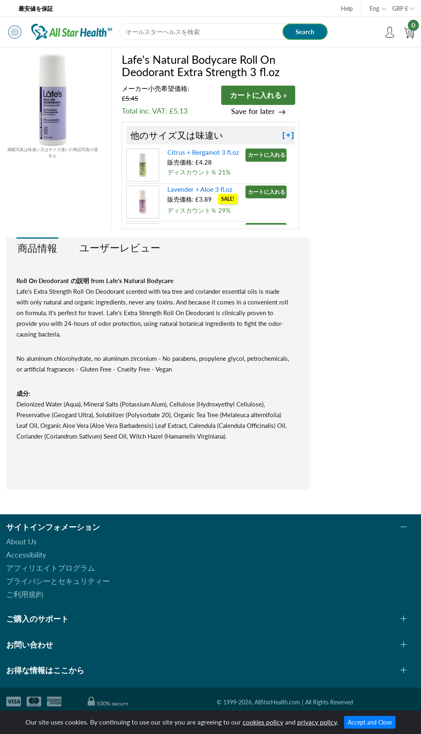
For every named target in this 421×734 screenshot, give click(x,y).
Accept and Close (370, 722)
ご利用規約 (24, 594)
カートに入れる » (258, 95)
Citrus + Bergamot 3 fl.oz (203, 152)
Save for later (253, 111)
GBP (400, 8)
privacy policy (317, 722)
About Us (21, 541)
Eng (374, 8)
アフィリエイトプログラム (50, 567)
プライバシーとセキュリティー (58, 580)
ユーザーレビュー (119, 247)
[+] (288, 135)
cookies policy (263, 722)
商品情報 (37, 248)
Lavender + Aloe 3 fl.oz (199, 189)
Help (347, 8)
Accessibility (26, 554)
